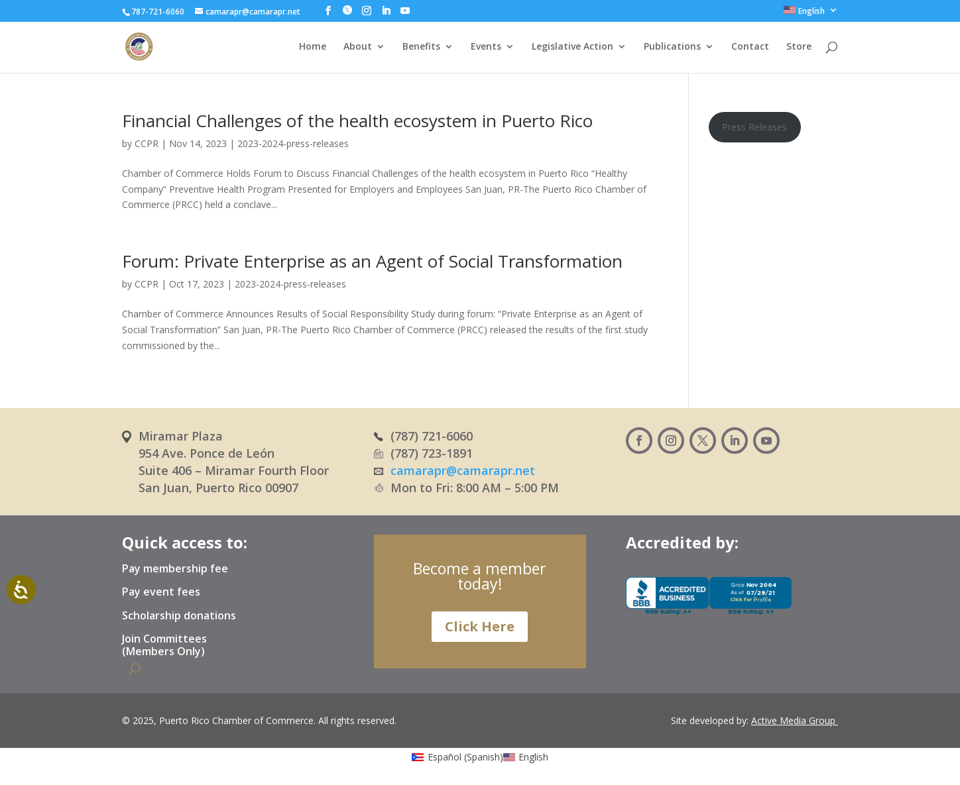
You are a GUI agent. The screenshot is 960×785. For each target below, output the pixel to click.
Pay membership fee (175, 569)
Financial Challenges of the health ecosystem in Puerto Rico (357, 120)
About (357, 47)
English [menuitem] (533, 757)
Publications (672, 47)
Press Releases (754, 127)
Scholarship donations (179, 616)
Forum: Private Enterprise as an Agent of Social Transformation (372, 261)
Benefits (421, 47)
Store (798, 47)
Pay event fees (161, 592)
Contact (750, 47)
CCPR (146, 143)
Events (486, 47)
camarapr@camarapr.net (462, 470)
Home (312, 47)
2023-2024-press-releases (293, 143)
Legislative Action (572, 47)
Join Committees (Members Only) (164, 645)
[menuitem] (811, 13)
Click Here (479, 626)
